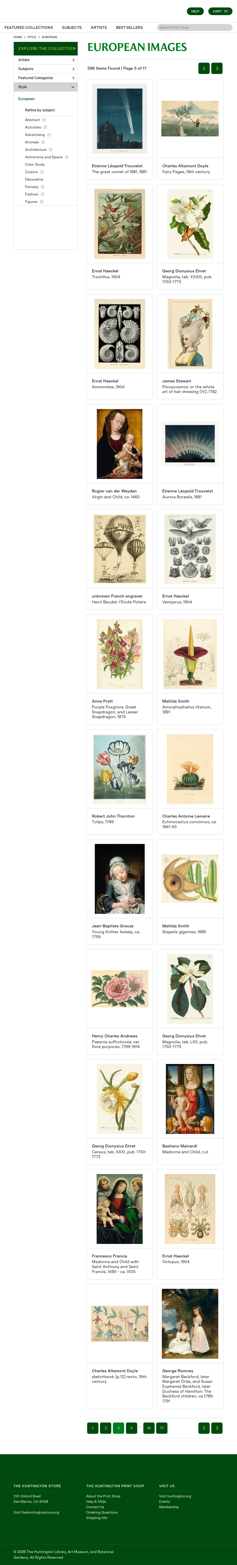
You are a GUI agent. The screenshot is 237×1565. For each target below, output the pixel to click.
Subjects (46, 69)
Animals (32, 142)
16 (149, 1428)
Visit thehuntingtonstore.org (36, 1512)
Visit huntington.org (175, 1496)
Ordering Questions (102, 1512)
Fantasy (31, 187)
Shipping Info (96, 1518)
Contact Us (95, 1507)
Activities (33, 127)
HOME (18, 37)
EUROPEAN (49, 37)
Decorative (34, 179)
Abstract (32, 120)
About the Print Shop (103, 1496)
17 (162, 1428)
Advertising (35, 135)
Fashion (31, 194)
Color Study (35, 164)
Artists (46, 60)
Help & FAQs (96, 1502)
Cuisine (31, 172)
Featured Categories (46, 78)
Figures (31, 202)
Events (164, 1502)
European (26, 99)
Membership (169, 1507)
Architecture (35, 149)
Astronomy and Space (44, 157)
